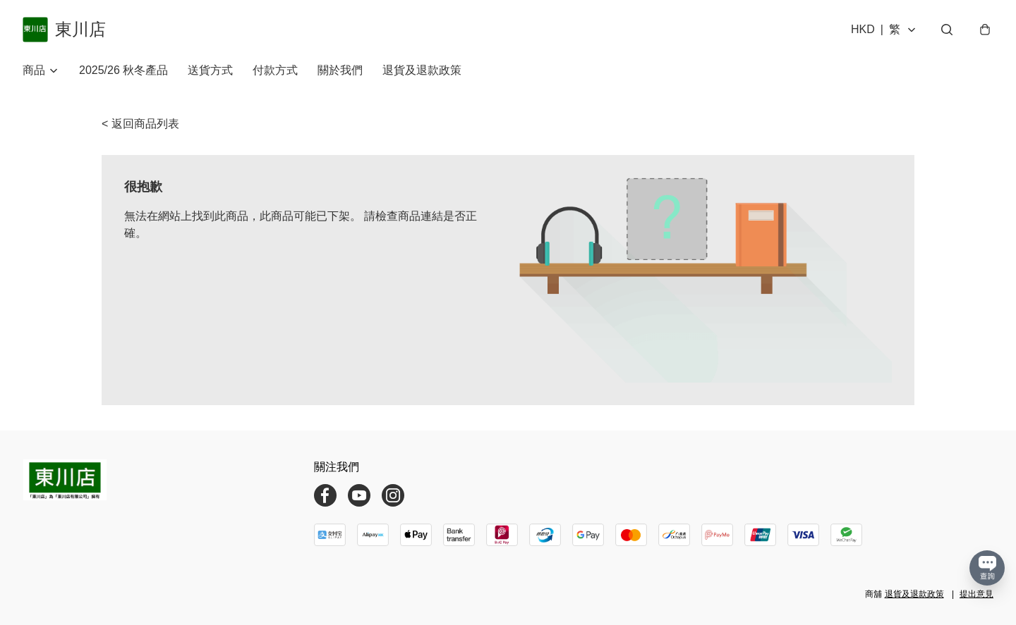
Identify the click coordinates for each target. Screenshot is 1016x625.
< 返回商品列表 (140, 124)
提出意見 (976, 594)
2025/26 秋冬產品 (123, 70)
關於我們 (340, 70)
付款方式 (275, 70)
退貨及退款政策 (421, 70)
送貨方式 (210, 70)
